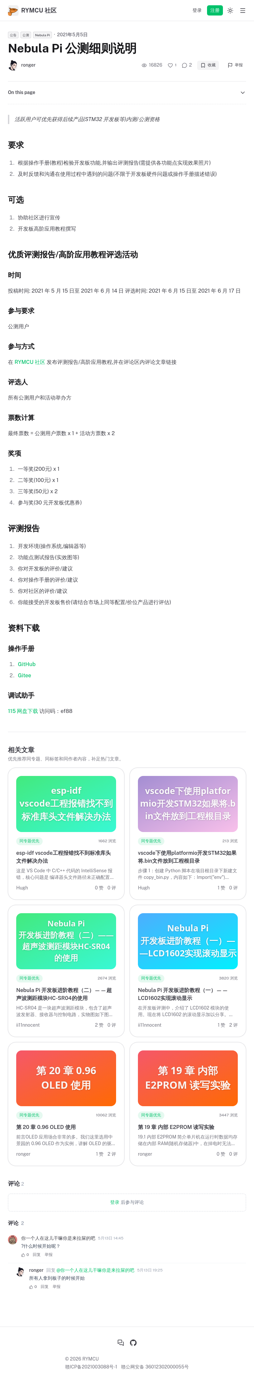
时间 (14, 275)
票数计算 (21, 418)
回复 (37, 1254)
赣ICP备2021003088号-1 (91, 1366)
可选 (16, 199)
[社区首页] (120, 1342)
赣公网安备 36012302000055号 (155, 1366)
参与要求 (21, 311)
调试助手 (21, 695)
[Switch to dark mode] (230, 10)
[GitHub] (133, 1342)
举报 (235, 65)
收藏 (208, 65)
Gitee (24, 675)
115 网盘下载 (23, 711)
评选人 (18, 382)
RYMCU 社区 (30, 362)
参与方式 (21, 346)
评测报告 (24, 528)
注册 (215, 10)
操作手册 (21, 649)
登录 (197, 10)
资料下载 (24, 627)
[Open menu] (242, 10)
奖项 (14, 453)
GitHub (27, 664)
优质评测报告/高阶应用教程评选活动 (73, 254)
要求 (16, 144)
